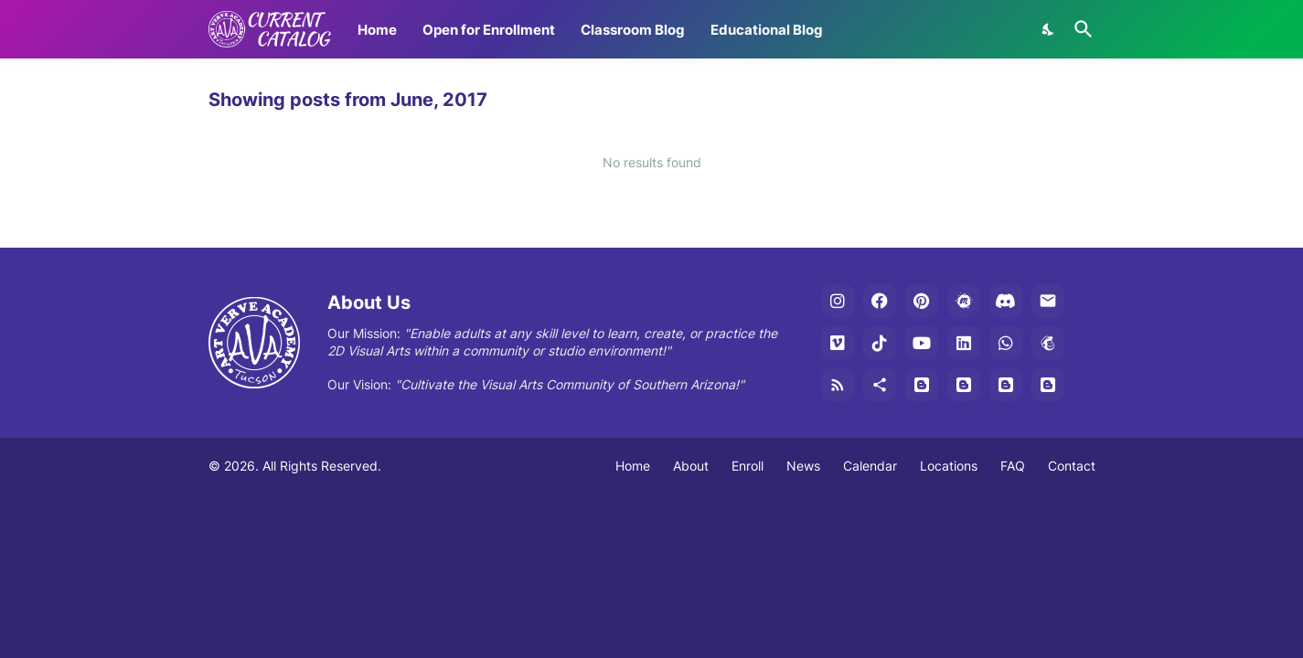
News (803, 465)
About (691, 465)
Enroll (748, 465)
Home (377, 29)
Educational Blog (766, 29)
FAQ (1012, 465)
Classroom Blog (633, 29)
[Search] (1079, 29)
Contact (1071, 465)
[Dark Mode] (1048, 29)
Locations (948, 465)
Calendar (870, 465)
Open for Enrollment (488, 29)
